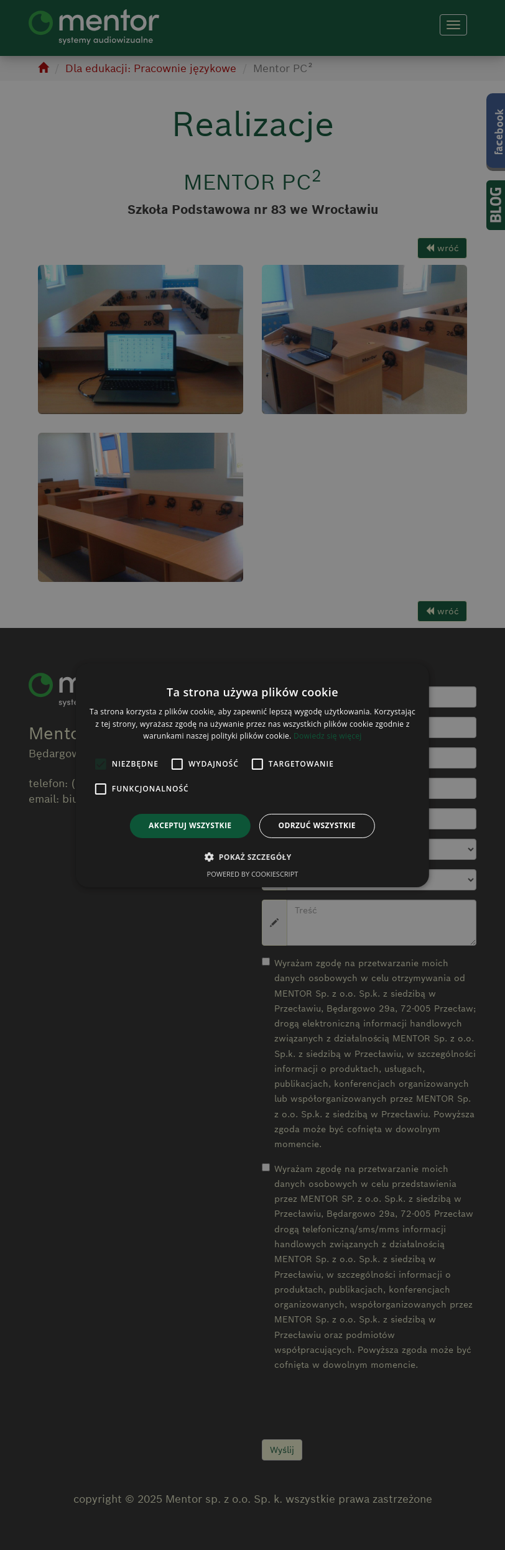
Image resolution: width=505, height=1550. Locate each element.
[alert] (252, 775)
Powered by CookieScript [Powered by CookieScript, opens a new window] (253, 874)
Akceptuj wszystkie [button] (190, 825)
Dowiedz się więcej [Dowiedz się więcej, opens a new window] (328, 736)
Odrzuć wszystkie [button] (316, 825)
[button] (252, 857)
